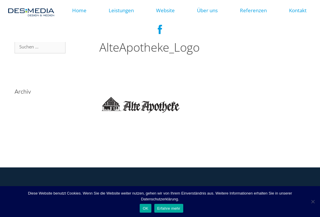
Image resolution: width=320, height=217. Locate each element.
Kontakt (298, 10)
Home (79, 10)
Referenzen (253, 10)
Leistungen (121, 10)
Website (165, 10)
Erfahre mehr (168, 208)
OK (145, 208)
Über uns (207, 10)
